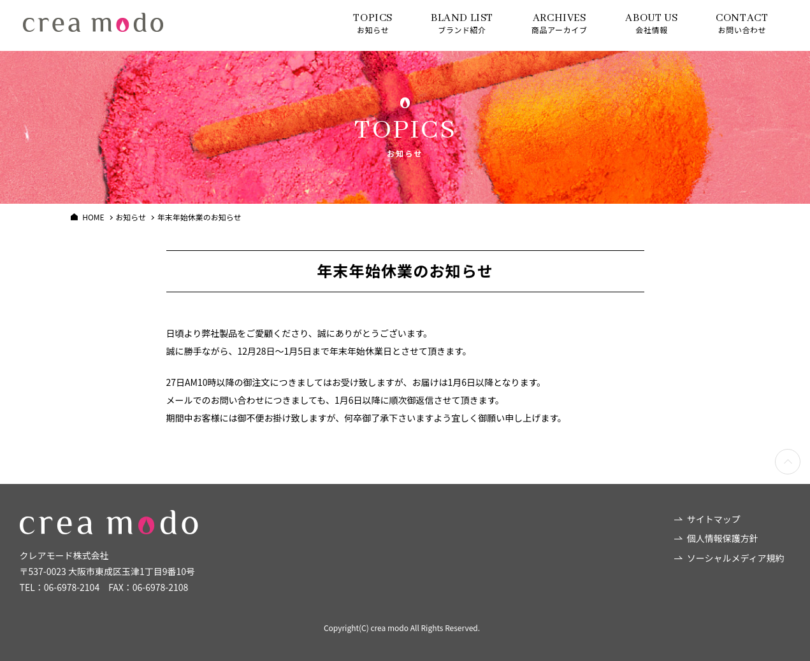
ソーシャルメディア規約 (736, 557)
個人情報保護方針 (722, 538)
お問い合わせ (742, 23)
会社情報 (651, 23)
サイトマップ (714, 519)
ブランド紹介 (462, 23)
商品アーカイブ (559, 23)
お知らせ (373, 23)
